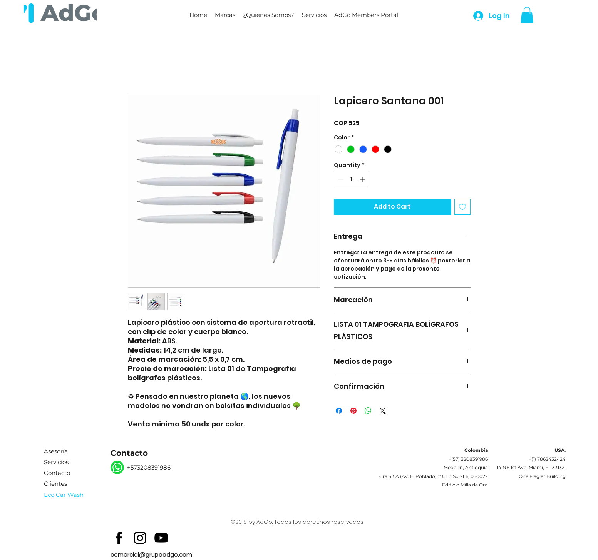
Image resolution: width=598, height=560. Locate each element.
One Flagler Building (542, 476)
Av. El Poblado (418, 476)
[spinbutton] (351, 179)
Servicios (56, 462)
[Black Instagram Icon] (140, 538)
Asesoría (56, 451)
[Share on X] (382, 410)
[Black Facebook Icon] (119, 538)
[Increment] (363, 179)
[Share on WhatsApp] (368, 410)
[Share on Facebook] (338, 410)
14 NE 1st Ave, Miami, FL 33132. (531, 467)
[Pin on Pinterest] (353, 410)
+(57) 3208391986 (468, 459)
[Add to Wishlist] (462, 207)
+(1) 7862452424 (547, 459)
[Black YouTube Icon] (161, 538)
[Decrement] (340, 179)
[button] (225, 15)
